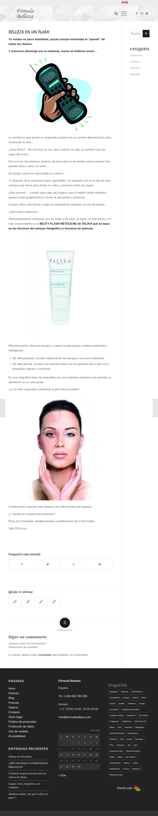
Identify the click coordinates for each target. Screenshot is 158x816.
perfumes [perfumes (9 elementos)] (120, 745)
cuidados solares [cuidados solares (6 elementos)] (117, 715)
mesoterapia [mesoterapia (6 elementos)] (132, 733)
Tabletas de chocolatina (20, 756)
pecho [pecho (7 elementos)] (129, 739)
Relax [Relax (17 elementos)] (112, 757)
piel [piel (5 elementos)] (129, 745)
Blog (11, 698)
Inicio (12, 688)
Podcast (14, 702)
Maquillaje (135, 74)
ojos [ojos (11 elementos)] (122, 739)
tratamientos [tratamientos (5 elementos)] (115, 769)
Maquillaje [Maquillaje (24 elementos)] (139, 727)
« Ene (62, 775)
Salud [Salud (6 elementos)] (120, 757)
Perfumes (134, 68)
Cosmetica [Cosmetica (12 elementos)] (114, 709)
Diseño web (129, 788)
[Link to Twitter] (146, 13)
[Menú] (122, 13)
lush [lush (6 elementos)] (119, 727)
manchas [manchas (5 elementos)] (128, 727)
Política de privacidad (22, 721)
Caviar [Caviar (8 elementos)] (112, 703)
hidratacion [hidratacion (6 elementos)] (126, 721)
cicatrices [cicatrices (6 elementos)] (132, 703)
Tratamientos (136, 55)
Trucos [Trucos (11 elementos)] (126, 769)
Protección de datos (21, 726)
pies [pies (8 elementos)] (135, 745)
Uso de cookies (18, 731)
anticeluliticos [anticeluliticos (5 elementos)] (136, 692)
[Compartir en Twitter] (48, 564)
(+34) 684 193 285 (75, 696)
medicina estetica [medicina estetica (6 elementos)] (117, 733)
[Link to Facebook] (136, 13)
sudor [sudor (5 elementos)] (135, 763)
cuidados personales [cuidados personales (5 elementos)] (130, 709)
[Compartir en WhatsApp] (74, 564)
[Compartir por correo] (100, 564)
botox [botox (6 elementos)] (144, 698)
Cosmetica (135, 61)
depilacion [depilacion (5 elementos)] (131, 715)
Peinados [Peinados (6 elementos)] (139, 739)
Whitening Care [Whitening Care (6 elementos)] (116, 775)
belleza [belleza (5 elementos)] (135, 698)
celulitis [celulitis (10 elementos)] (121, 703)
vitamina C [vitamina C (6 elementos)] (136, 769)
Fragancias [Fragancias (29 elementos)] (114, 721)
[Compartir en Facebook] (22, 564)
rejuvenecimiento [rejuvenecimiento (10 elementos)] (133, 751)
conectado (44, 654)
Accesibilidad (17, 736)
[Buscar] (114, 13)
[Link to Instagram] (141, 13)
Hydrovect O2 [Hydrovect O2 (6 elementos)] (140, 721)
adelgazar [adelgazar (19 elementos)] (114, 692)
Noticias (14, 693)
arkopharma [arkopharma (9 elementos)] (115, 698)
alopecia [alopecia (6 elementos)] (124, 692)
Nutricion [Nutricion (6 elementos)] (113, 739)
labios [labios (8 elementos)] (112, 727)
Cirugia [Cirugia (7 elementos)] (142, 703)
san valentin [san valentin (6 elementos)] (131, 757)
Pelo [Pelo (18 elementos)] (111, 745)
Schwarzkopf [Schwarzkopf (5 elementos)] (115, 763)
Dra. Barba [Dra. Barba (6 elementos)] (143, 715)
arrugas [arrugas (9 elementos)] (126, 698)
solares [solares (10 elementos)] (127, 763)
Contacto (14, 712)
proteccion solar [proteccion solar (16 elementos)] (116, 751)
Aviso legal (15, 717)
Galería (13, 707)
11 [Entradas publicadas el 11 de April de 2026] (91, 749)
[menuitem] (114, 13)
